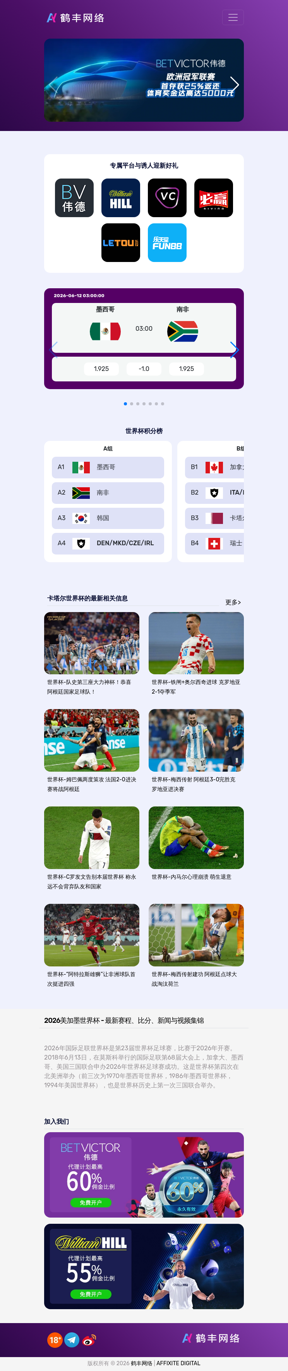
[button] (235, 85)
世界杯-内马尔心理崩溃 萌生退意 (191, 877)
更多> (233, 602)
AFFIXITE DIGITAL (178, 1363)
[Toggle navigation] (233, 17)
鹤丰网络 (142, 1363)
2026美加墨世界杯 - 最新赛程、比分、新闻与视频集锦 (124, 1020)
